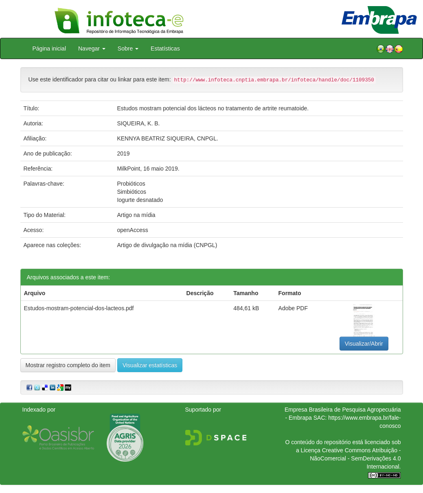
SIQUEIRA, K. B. (138, 123)
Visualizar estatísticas (150, 365)
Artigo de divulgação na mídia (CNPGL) (167, 245)
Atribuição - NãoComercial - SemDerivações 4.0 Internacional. (355, 458)
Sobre (128, 48)
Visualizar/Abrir (364, 343)
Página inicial (49, 48)
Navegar (91, 48)
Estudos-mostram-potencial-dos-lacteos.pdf (79, 308)
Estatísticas (165, 48)
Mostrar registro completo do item (68, 365)
